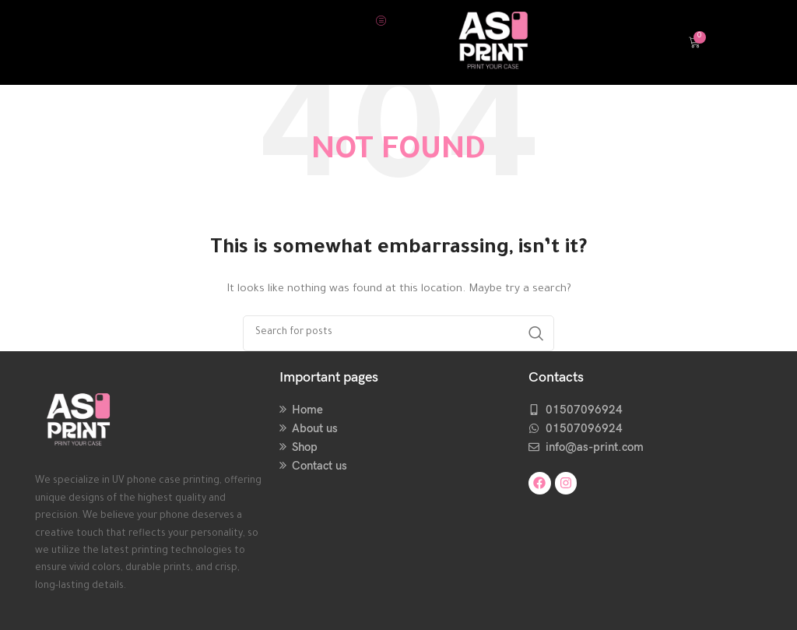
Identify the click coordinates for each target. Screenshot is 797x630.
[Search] (398, 333)
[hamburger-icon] (380, 20)
